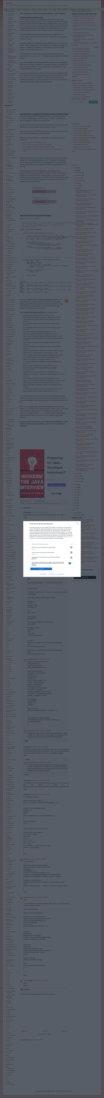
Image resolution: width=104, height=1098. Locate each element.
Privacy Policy (60, 574)
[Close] (77, 524)
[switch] (71, 547)
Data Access (52, 574)
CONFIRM (41, 568)
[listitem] (52, 544)
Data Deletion (43, 574)
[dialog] (52, 549)
